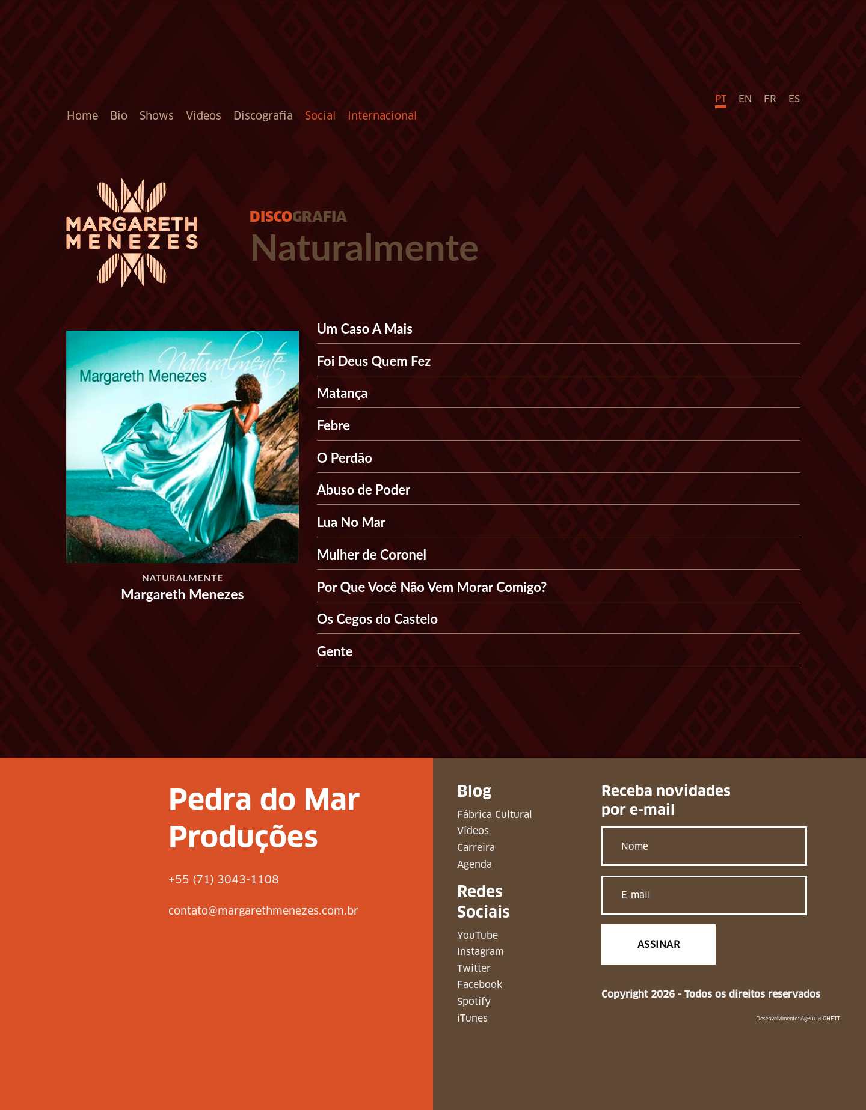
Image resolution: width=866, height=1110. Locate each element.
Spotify (474, 1001)
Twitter (474, 968)
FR (770, 99)
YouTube (477, 935)
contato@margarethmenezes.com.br (263, 911)
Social (320, 116)
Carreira (476, 847)
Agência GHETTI (821, 1018)
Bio (118, 116)
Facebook (479, 984)
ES (794, 99)
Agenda (474, 864)
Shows (157, 116)
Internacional (382, 116)
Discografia (263, 116)
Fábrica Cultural (494, 814)
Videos (203, 116)
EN (745, 99)
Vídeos (473, 831)
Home (82, 116)
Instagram (480, 951)
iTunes (472, 1018)
